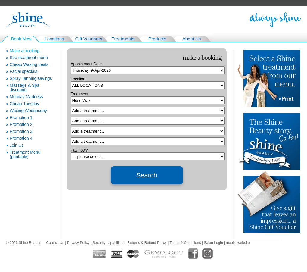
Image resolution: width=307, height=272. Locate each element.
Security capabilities (108, 243)
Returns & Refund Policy (147, 243)
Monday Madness (26, 97)
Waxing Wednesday (28, 110)
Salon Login (213, 243)
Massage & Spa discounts (24, 87)
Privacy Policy (78, 243)
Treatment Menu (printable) (25, 154)
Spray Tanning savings (31, 78)
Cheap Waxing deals (29, 64)
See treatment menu (29, 57)
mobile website (238, 243)
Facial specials (23, 71)
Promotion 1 (21, 117)
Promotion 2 (21, 124)
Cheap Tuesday (24, 104)
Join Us (17, 145)
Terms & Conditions (185, 243)
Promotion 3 (21, 131)
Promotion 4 (21, 138)
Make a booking (24, 50)
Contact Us (55, 243)
